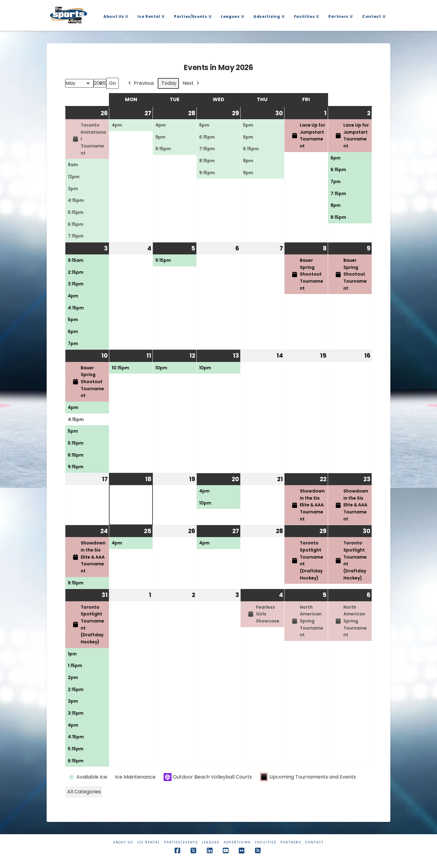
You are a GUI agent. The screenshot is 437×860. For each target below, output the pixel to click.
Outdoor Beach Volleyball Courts (208, 777)
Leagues (211, 842)
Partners (290, 842)
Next (191, 83)
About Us (123, 842)
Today (168, 83)
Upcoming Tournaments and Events (308, 776)
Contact (314, 842)
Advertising (237, 842)
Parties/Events (181, 842)
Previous (140, 83)
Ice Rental (148, 842)
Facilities (266, 842)
